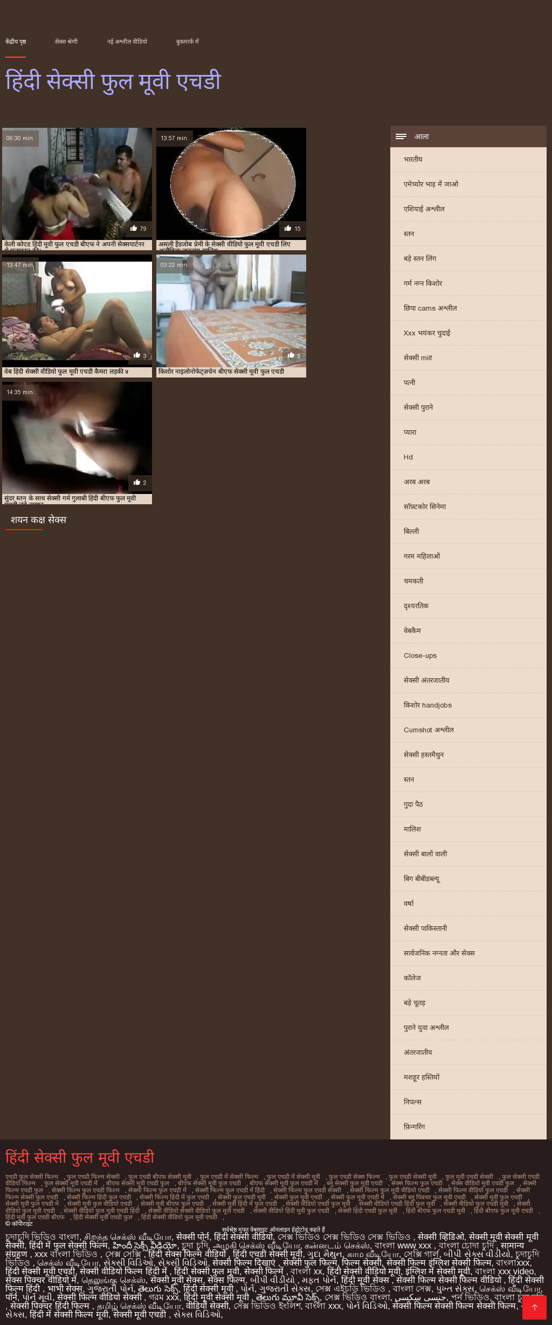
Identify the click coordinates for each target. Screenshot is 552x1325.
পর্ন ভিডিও (470, 1292)
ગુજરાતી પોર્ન (110, 1283)
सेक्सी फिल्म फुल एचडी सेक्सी (267, 1189)
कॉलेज (412, 979)
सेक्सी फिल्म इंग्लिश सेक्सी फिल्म (439, 1257)
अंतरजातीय (418, 1053)
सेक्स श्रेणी (66, 41)
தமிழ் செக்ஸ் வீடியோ (139, 1301)
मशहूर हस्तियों (421, 1078)
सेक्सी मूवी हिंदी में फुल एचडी (151, 1201)
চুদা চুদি (195, 1240)
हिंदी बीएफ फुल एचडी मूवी (314, 1207)
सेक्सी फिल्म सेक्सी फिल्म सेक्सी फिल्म (454, 1301)
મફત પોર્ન (319, 1275)
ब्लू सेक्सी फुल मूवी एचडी (324, 1183)
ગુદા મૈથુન (324, 1249)
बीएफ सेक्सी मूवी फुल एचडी (185, 1183)
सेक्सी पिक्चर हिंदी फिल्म (51, 1301)
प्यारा (410, 433)
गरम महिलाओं (422, 557)
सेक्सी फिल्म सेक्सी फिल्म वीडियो (449, 1275)
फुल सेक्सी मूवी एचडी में (52, 1183)
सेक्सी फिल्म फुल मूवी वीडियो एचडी (346, 1189)
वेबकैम (412, 632)
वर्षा (408, 905)
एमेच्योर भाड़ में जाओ (431, 185)
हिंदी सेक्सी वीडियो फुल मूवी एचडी (58, 1213)
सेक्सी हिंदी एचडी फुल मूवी (248, 1207)
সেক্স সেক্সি (124, 1249)
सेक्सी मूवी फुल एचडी (421, 1195)
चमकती (413, 582)
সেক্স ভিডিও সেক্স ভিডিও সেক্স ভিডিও (345, 1232)
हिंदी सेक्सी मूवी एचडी (40, 1266)
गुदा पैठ (413, 805)
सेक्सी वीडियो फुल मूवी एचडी (446, 1201)
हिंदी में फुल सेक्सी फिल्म (68, 1240)
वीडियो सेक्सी (207, 1301)
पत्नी (409, 384)
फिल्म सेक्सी (361, 1257)
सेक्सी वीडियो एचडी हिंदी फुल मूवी (298, 1201)
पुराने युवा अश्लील (426, 1029)
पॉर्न (11, 1292)
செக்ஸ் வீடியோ (67, 1257)
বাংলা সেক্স (412, 1283)
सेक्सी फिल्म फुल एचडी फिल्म (54, 1189)
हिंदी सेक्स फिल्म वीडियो (188, 1249)
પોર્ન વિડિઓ (367, 1301)
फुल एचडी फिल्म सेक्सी (89, 1177)
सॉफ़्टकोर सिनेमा (425, 508)
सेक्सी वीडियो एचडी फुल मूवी (222, 1201)
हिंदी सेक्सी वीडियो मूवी (364, 1266)
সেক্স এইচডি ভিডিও (351, 1283)
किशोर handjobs (428, 706)
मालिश (412, 830)
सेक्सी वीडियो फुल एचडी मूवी (375, 1201)
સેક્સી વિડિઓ (128, 1257)
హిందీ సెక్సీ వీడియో (145, 1240)
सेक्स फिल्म (226, 1275)
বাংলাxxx (512, 1257)
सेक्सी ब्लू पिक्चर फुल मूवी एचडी (354, 1195)
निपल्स (413, 1103)
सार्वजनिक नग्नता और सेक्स (439, 954)
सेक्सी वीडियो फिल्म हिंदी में (124, 1266)
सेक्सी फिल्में (265, 1266)
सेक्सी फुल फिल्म (310, 1257)
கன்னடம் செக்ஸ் (337, 1240)
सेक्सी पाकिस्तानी (425, 929)
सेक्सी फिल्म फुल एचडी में (123, 1189)
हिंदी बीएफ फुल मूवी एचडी (380, 1207)
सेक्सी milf (418, 359)
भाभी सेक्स (64, 1283)
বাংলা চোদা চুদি (467, 1240)
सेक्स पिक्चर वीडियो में (41, 1275)
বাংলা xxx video (504, 1266)
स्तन (409, 235)
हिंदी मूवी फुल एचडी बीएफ (445, 1207)
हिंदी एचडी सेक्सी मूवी (267, 1249)
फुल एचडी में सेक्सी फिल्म (219, 1177)
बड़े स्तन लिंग (420, 260)
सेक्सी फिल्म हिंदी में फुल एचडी (108, 1195)
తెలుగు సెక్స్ (158, 1283)
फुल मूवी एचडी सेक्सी (450, 1177)
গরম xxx (164, 1292)
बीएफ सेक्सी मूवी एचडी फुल (117, 1183)
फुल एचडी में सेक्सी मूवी (281, 1177)
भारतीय (413, 160)
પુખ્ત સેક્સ (455, 1283)
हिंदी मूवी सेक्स (366, 1275)
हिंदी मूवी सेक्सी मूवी (217, 1292)
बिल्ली (411, 532)
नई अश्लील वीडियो (127, 41)
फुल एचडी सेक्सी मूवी (395, 1177)
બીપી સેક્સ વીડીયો (477, 1249)
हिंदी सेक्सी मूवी (209, 1283)
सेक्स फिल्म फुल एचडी (383, 1183)
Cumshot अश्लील (429, 731)
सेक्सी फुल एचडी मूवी (174, 1195)
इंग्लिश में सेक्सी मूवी (437, 1266)
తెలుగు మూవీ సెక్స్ (288, 1292)
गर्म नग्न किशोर (423, 284)
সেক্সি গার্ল (421, 1249)
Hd (408, 458)
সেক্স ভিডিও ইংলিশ (267, 1301)
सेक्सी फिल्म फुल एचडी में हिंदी (193, 1189)
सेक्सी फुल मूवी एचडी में (285, 1195)
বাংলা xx (306, 1266)
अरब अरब (417, 483)
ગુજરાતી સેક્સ (284, 1283)
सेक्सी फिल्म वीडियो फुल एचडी (426, 1189)
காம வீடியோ (373, 1249)
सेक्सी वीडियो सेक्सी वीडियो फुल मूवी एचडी (83, 1207)
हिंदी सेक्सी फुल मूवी (206, 1266)
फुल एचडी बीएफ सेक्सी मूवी (153, 1177)
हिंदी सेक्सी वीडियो (243, 1232)
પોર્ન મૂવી (37, 1292)
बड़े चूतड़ (414, 1004)
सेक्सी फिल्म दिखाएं (245, 1257)
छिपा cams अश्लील (430, 309)
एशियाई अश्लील (424, 210)
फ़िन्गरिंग (414, 1128)
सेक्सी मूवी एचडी (141, 1309)
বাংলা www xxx (404, 1240)
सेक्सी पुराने (418, 408)
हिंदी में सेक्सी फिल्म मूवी (69, 1309)
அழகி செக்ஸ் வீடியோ (256, 1240)
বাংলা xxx (323, 1301)
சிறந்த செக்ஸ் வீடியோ (127, 1232)
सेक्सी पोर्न (192, 1232)
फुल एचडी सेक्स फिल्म (339, 1177)
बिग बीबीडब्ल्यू (421, 880)
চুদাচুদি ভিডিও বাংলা (42, 1232)
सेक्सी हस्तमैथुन (424, 756)
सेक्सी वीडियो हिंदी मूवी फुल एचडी (174, 1207)
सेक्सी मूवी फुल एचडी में (477, 1195)
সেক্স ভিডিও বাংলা (357, 1292)
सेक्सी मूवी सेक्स (176, 1275)
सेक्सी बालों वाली (425, 855)
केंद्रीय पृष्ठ (15, 41)
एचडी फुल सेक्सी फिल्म (30, 1177)
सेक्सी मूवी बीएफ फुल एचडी (82, 1201)
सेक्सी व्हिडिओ (441, 1232)
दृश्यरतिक (416, 607)
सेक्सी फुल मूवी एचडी (228, 1195)
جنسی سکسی (420, 1292)
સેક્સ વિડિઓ (197, 1309)
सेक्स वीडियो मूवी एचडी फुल (446, 1183)
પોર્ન (247, 1283)
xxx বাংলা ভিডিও (67, 1249)
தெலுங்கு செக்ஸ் (113, 1275)
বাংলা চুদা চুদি (518, 1292)
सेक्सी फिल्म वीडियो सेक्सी (100, 1292)
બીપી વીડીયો (274, 1275)
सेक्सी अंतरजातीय (427, 681)
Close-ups (420, 657)
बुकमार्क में (187, 41)
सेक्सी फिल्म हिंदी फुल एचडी (36, 1195)
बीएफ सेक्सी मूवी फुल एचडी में (256, 1183)
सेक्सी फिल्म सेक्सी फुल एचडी (500, 1189)
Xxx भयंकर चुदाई (427, 334)
